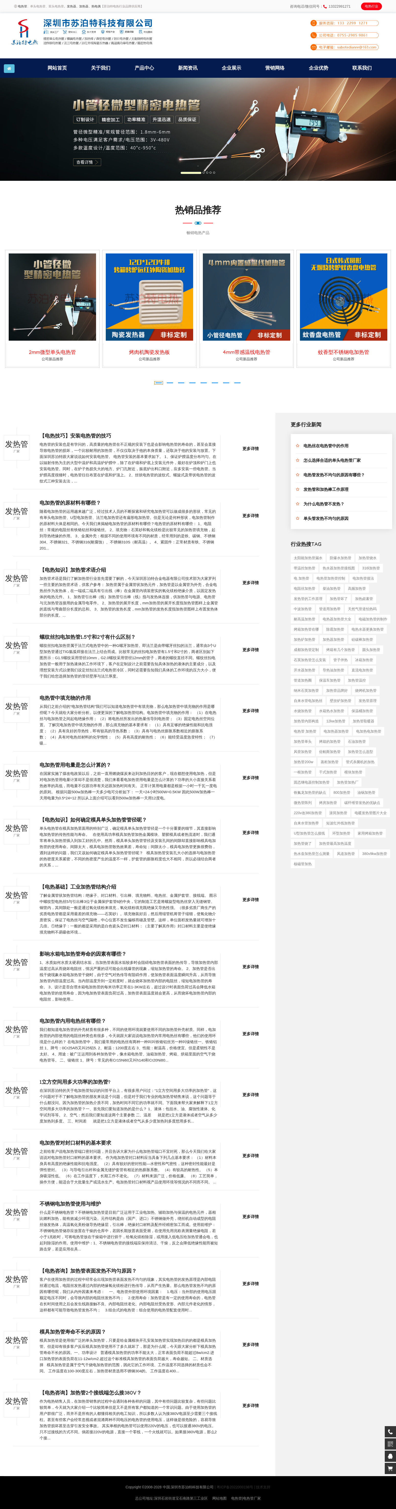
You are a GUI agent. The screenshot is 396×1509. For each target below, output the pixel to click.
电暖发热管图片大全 (371, 813)
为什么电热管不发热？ (324, 504)
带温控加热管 (304, 568)
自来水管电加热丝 (308, 701)
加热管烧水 (368, 558)
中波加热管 (303, 609)
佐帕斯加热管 (330, 752)
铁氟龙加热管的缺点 (310, 792)
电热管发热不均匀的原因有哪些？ (334, 475)
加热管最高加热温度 (335, 843)
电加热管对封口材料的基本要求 (75, 1144)
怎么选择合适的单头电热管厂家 (332, 461)
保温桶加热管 (362, 711)
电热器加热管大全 (337, 619)
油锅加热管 (366, 792)
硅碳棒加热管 (362, 639)
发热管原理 (368, 701)
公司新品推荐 (52, 359)
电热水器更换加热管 (368, 629)
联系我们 (362, 68)
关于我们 (100, 68)
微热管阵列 (303, 803)
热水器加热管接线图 (339, 568)
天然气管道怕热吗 (362, 609)
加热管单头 (303, 741)
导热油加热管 (333, 670)
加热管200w (303, 762)
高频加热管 (357, 588)
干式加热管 (328, 772)
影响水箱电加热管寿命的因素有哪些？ (83, 955)
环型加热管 (341, 833)
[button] (30, 129)
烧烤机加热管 (366, 690)
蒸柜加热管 (330, 762)
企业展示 (231, 68)
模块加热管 (353, 772)
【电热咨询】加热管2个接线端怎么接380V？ (91, 1394)
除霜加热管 (335, 629)
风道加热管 (346, 854)
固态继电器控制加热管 (312, 782)
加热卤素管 (364, 599)
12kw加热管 (335, 721)
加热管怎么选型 (360, 752)
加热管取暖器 (363, 721)
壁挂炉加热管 (340, 701)
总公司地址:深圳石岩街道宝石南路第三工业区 (171, 1498)
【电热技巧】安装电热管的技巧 (75, 437)
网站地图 (219, 1498)
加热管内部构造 (306, 721)
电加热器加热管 (336, 731)
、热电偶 (94, 6)
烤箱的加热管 (330, 741)
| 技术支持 (262, 1487)
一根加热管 (303, 772)
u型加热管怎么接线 (309, 833)
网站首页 (57, 68)
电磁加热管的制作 (373, 619)
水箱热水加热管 (331, 711)
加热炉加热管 (304, 639)
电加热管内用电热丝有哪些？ (73, 1022)
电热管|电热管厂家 (246, 1498)
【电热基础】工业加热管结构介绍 (78, 888)
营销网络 (275, 68)
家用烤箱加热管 (370, 833)
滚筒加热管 (338, 813)
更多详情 (250, 449)
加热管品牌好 (337, 690)
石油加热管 (357, 741)
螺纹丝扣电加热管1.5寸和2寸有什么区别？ (88, 638)
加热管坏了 (339, 599)
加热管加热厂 (347, 782)
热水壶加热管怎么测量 (312, 854)
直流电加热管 (362, 670)
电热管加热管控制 (331, 578)
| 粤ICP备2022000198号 (234, 1487)
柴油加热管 (332, 588)
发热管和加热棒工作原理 (326, 490)
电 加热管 (301, 578)
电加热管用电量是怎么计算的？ (75, 766)
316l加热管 (371, 568)
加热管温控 (357, 680)
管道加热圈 (303, 680)
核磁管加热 (303, 864)
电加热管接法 (363, 578)
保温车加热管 (330, 680)
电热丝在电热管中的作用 (326, 446)
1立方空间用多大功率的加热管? (75, 1083)
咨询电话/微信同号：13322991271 (320, 6)
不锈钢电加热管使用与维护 (70, 1205)
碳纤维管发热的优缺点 (362, 803)
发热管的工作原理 (308, 599)
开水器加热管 (304, 670)
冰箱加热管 (364, 660)
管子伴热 (340, 660)
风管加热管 (303, 752)
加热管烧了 (303, 843)
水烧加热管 (303, 711)
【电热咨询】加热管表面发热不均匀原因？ (88, 1272)
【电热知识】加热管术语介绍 (73, 571)
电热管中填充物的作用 (65, 699)
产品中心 (144, 68)
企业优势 (318, 68)
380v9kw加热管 (374, 854)
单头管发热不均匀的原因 (326, 519)
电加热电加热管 (368, 731)
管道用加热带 (330, 609)
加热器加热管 (333, 639)
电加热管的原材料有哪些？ (70, 504)
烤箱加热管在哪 (306, 629)
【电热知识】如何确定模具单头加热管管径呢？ (93, 821)
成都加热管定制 (306, 650)
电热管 (22, 6)
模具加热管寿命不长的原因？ (73, 1333)
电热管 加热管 (305, 731)
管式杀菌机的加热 (360, 762)
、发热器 (70, 6)
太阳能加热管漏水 (308, 558)
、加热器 (82, 6)
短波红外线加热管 (340, 823)
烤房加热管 (328, 803)
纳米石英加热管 (306, 690)
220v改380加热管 (308, 813)
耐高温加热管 (304, 619)
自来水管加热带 (306, 823)
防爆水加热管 (340, 558)
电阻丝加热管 (304, 588)
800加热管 (341, 792)
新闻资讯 (187, 68)
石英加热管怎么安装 (310, 660)
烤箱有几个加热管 (340, 650)
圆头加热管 (371, 650)
